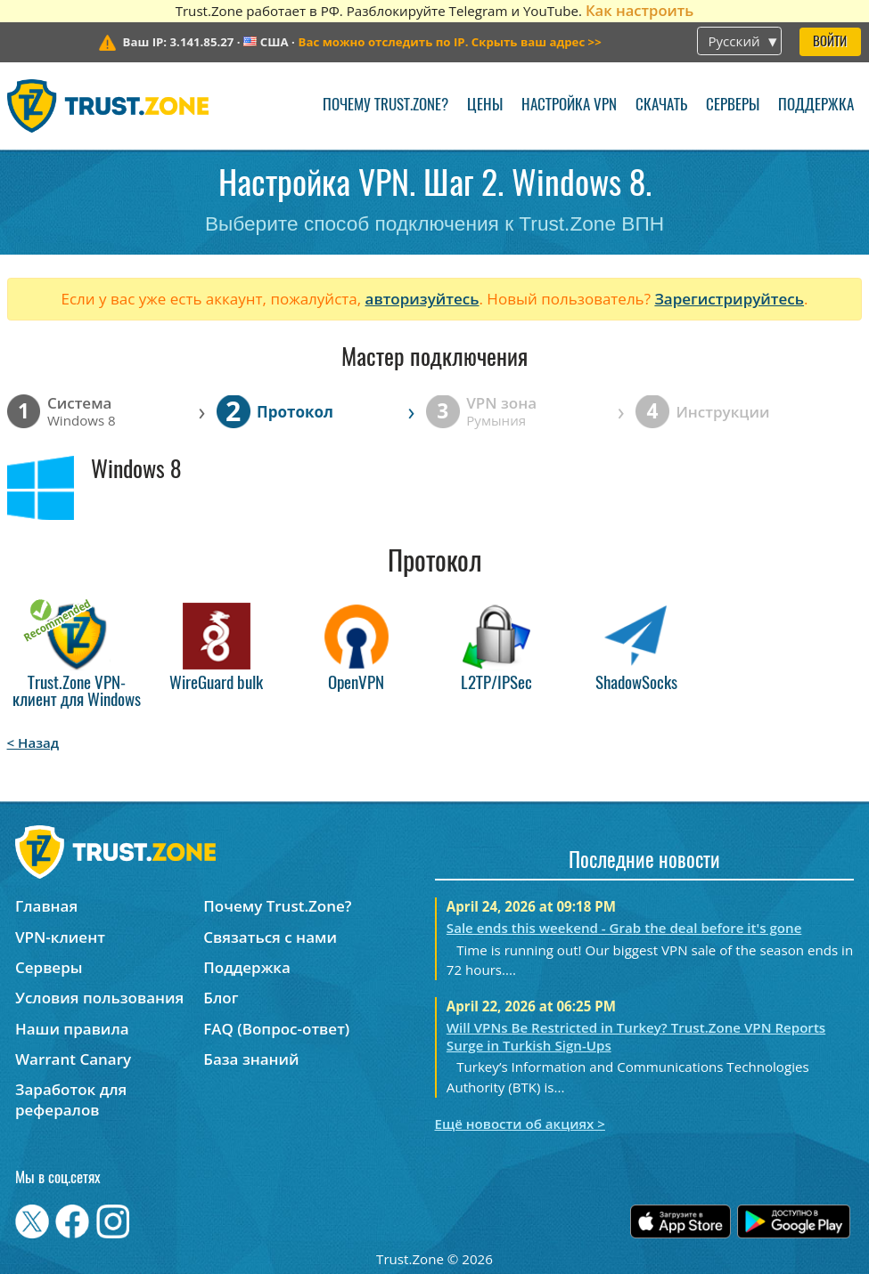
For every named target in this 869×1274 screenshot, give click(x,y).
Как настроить (639, 10)
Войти (830, 42)
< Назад (33, 742)
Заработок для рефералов (71, 1099)
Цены (485, 105)
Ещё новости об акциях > (520, 1123)
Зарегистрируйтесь (729, 298)
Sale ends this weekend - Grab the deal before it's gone (624, 928)
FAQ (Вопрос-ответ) (276, 1028)
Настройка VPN (569, 105)
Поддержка (816, 105)
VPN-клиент (60, 937)
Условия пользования (99, 997)
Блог (220, 997)
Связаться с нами (270, 937)
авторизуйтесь (422, 298)
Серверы (732, 105)
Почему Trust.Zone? (385, 105)
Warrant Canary (73, 1059)
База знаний (251, 1059)
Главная (46, 906)
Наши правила (72, 1028)
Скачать (661, 105)
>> (450, 42)
